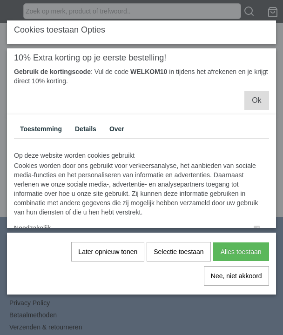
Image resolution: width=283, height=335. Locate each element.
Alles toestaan (241, 251)
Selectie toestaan (178, 251)
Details (85, 128)
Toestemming (41, 128)
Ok (256, 100)
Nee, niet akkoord (236, 275)
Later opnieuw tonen (107, 251)
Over (116, 128)
